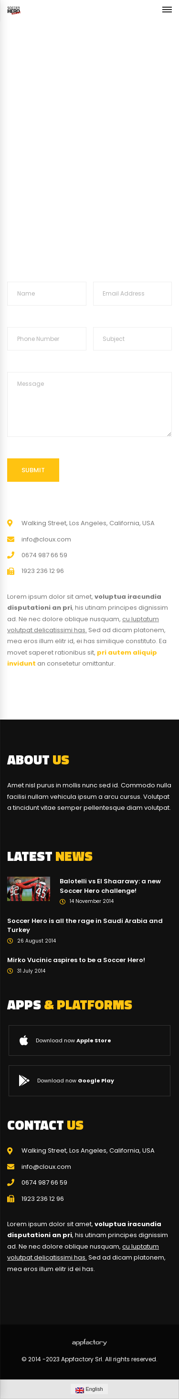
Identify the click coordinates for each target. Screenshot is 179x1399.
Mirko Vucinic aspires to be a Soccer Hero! (76, 959)
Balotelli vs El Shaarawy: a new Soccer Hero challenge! (110, 886)
